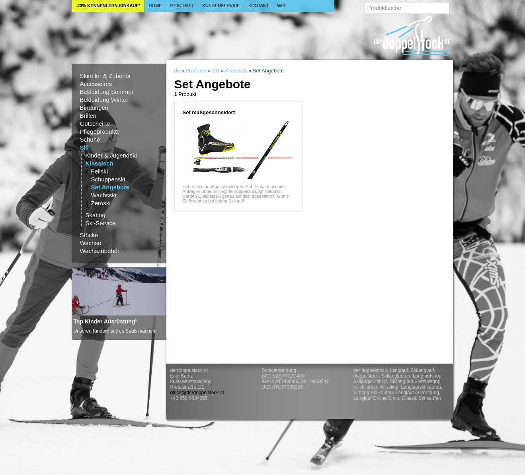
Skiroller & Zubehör (105, 75)
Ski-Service (101, 223)
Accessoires (96, 83)
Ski (84, 147)
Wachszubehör (100, 250)
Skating (95, 215)
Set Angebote (110, 187)
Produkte (195, 71)
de (177, 71)
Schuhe (90, 139)
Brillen (88, 115)
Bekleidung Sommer (107, 91)
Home (155, 5)
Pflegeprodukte (100, 131)
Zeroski (101, 203)
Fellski (99, 171)
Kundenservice (221, 5)
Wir (281, 5)
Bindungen (94, 107)
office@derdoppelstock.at (197, 392)
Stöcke (89, 235)
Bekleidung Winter (104, 99)
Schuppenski (108, 179)
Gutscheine (95, 123)
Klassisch (99, 163)
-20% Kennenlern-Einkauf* (108, 5)
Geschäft (182, 5)
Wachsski (104, 195)
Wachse (90, 242)
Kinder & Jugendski (111, 155)
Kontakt (258, 5)
